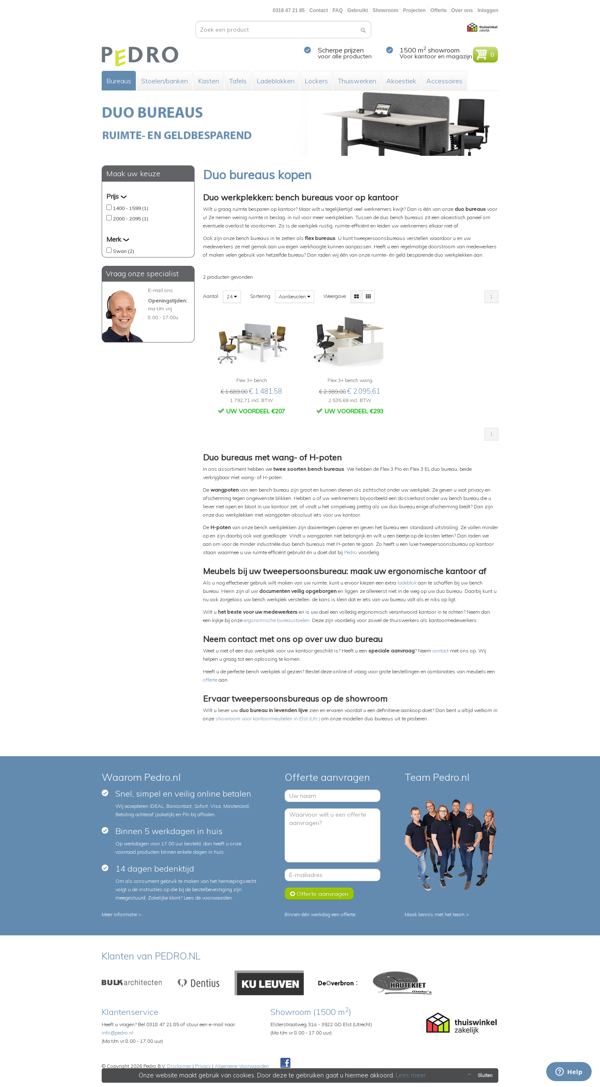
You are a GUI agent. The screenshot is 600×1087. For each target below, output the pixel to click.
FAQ (337, 10)
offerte (210, 680)
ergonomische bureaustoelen (277, 620)
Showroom (385, 10)
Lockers (316, 81)
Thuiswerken (357, 81)
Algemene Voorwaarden (242, 1066)
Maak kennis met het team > (437, 914)
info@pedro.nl (117, 1033)
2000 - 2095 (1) (130, 218)
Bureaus (118, 81)
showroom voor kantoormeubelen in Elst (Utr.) (267, 718)
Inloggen (488, 10)
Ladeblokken (276, 81)
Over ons (462, 10)
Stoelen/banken (164, 81)
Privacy (203, 1066)
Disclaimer (179, 1066)
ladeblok (407, 583)
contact (440, 650)
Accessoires (444, 81)
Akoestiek (401, 81)
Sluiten (479, 1075)
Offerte (438, 10)
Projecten (414, 10)
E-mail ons (160, 290)
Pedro (350, 552)
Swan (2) (123, 251)
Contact (318, 10)
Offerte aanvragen (319, 893)
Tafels (238, 81)
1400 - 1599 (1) (130, 208)
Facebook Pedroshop (285, 1063)
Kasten (208, 81)
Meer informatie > (122, 914)
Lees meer (411, 1075)
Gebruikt (358, 10)
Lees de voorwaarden (208, 898)
